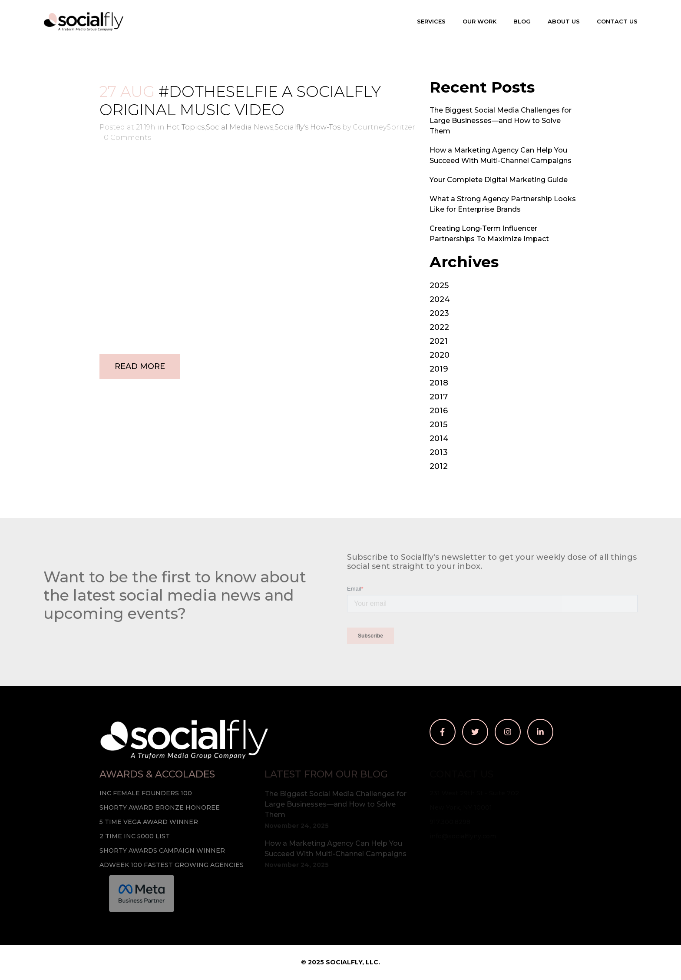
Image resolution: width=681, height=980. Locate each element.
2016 (439, 410)
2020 (440, 355)
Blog (522, 21)
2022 (439, 327)
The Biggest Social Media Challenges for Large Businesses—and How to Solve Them (501, 120)
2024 (440, 299)
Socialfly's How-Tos (307, 127)
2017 (439, 397)
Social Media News (239, 127)
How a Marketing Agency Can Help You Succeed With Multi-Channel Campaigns (335, 848)
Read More (140, 366)
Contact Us (617, 21)
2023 (439, 313)
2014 (439, 438)
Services (431, 21)
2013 (439, 452)
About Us (564, 21)
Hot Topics (185, 127)
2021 (439, 341)
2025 (439, 285)
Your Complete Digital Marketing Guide (499, 180)
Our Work (479, 21)
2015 (438, 424)
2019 (439, 369)
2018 (439, 383)
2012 (439, 466)
